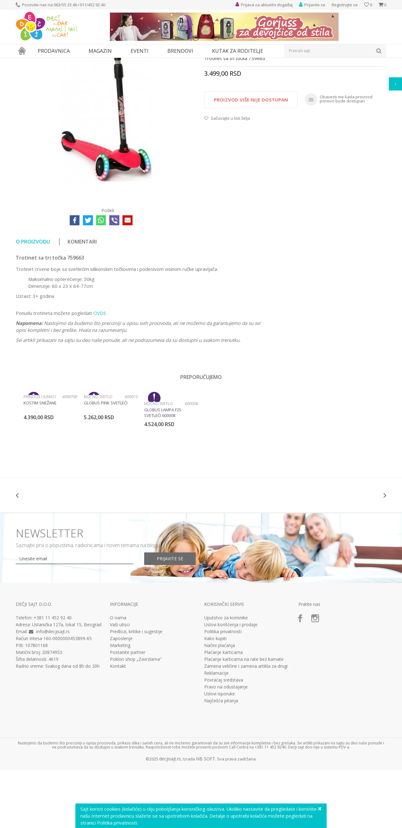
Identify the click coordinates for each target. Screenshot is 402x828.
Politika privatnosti (223, 689)
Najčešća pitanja (221, 758)
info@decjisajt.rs (53, 689)
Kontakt (118, 724)
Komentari (82, 299)
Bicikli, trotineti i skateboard (117, 61)
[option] (50, 475)
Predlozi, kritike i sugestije (136, 689)
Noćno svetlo (98, 454)
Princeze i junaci (40, 454)
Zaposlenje (121, 696)
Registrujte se (345, 5)
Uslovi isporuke (219, 751)
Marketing (120, 703)
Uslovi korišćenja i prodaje (231, 682)
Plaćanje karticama (223, 710)
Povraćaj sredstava (223, 737)
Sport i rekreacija (72, 61)
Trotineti (153, 61)
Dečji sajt (24, 61)
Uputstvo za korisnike (226, 675)
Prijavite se (170, 616)
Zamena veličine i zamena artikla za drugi (246, 724)
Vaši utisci (120, 682)
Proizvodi (44, 61)
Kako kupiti (215, 696)
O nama (118, 675)
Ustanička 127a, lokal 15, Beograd (66, 682)
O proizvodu (33, 299)
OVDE (99, 371)
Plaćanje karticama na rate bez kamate (244, 717)
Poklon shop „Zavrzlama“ (135, 717)
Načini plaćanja (219, 703)
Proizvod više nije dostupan (251, 157)
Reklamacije (216, 730)
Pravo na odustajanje (226, 744)
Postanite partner (127, 710)
